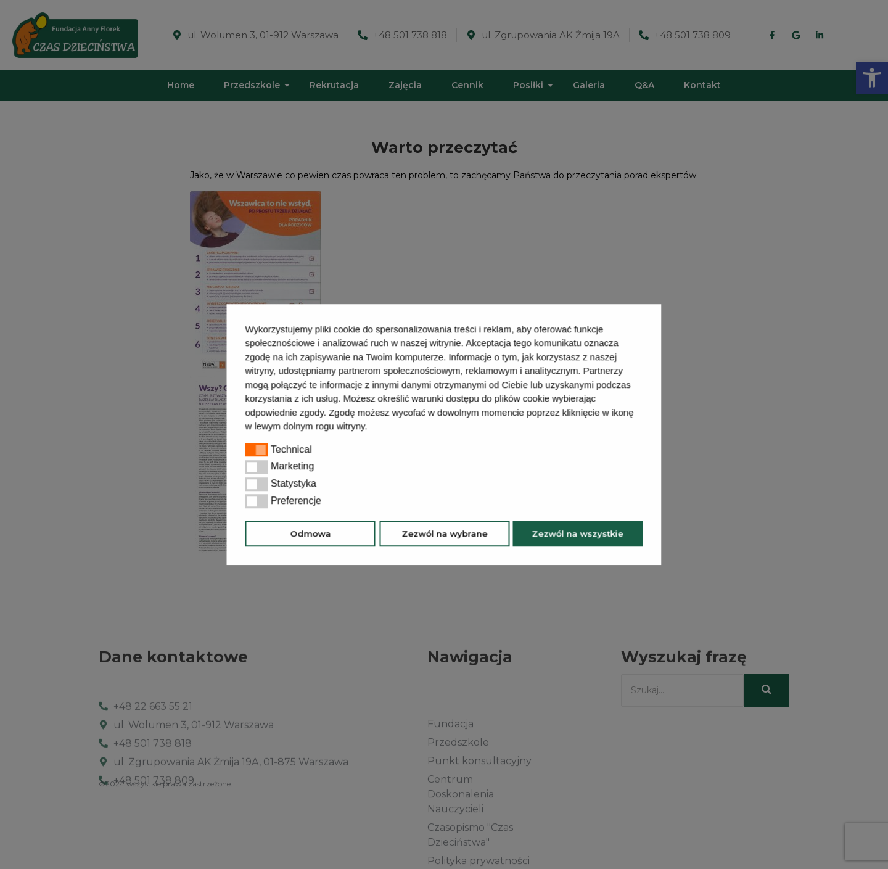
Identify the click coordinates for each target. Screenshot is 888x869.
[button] (372, 427)
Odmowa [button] (310, 533)
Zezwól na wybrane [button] (444, 533)
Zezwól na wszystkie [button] (577, 533)
